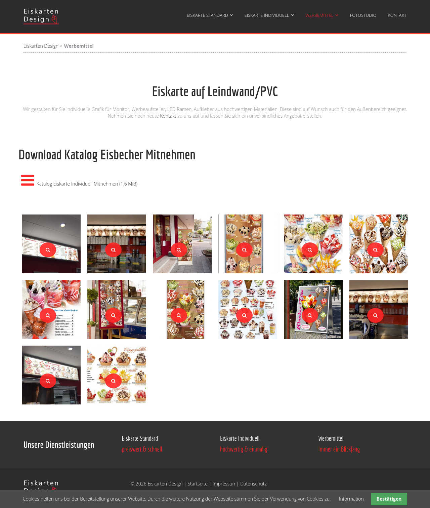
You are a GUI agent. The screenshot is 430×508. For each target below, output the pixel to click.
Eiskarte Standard (140, 438)
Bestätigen (389, 499)
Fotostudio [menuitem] (363, 15)
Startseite (198, 483)
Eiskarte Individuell (239, 438)
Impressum (224, 483)
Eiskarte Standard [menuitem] (207, 15)
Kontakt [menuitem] (397, 15)
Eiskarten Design (41, 46)
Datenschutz (253, 483)
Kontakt (169, 116)
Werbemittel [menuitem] (319, 15)
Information (351, 499)
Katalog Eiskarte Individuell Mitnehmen (87, 184)
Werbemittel (330, 438)
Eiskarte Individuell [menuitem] (267, 15)
